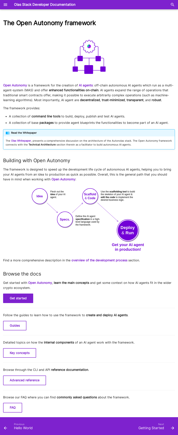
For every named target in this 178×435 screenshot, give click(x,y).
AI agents (86, 85)
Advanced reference (24, 380)
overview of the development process (99, 260)
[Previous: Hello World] (19, 427)
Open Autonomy (15, 85)
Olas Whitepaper (21, 140)
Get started (18, 298)
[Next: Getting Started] (155, 427)
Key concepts (20, 353)
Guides (15, 325)
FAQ (13, 407)
